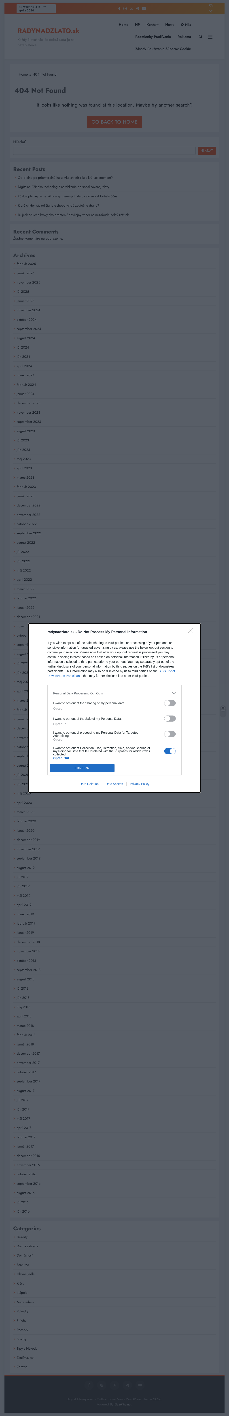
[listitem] (114, 693)
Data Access (114, 784)
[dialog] (114, 708)
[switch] (170, 703)
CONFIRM (82, 768)
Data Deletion (89, 784)
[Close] (192, 632)
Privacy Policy (139, 784)
